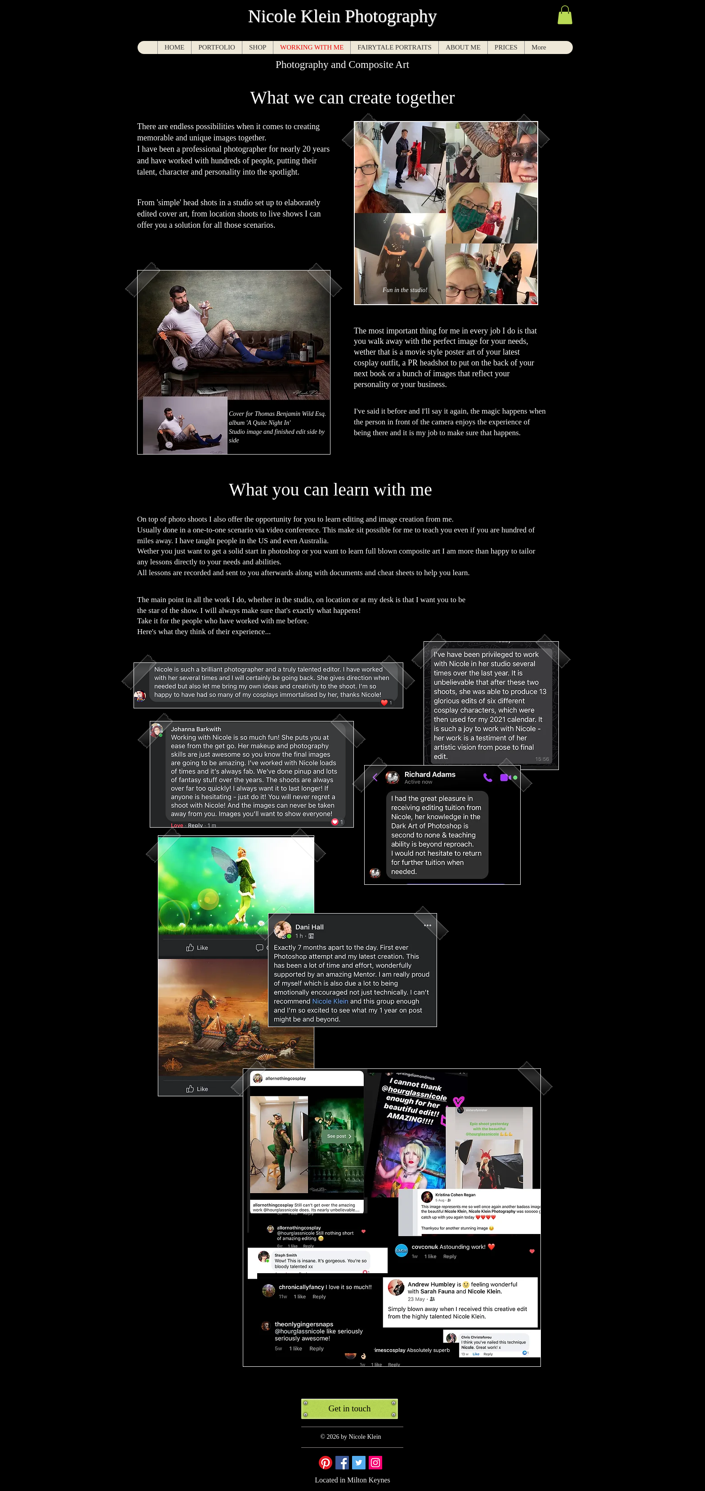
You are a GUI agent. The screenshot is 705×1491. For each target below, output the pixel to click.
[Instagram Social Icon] (375, 1462)
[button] (565, 14)
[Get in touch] (349, 1409)
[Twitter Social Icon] (359, 1462)
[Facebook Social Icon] (342, 1462)
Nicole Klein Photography (342, 16)
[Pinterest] (325, 1462)
